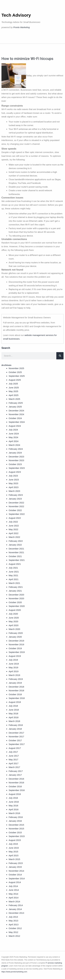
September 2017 (17, 744)
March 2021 (14, 583)
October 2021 (15, 556)
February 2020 (16, 633)
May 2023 (13, 483)
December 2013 (16, 913)
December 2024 (16, 410)
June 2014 (14, 890)
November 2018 (16, 690)
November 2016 (16, 782)
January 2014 (15, 909)
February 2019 (16, 679)
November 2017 (16, 736)
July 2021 (13, 567)
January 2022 (15, 544)
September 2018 (17, 698)
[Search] (60, 355)
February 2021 (16, 587)
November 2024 (16, 414)
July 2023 (13, 475)
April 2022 (13, 533)
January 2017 (15, 775)
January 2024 (15, 452)
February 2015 (16, 863)
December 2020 (16, 594)
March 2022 (14, 537)
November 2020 (16, 598)
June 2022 (14, 525)
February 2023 (16, 495)
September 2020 (17, 606)
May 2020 (13, 621)
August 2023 (15, 472)
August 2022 (15, 518)
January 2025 (15, 406)
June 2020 (14, 617)
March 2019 (14, 675)
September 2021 (17, 560)
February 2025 (16, 403)
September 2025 (17, 376)
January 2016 (15, 821)
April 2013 (13, 924)
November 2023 (16, 460)
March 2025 (14, 399)
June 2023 (14, 479)
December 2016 (16, 779)
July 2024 (13, 429)
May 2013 (13, 920)
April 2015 (13, 855)
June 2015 (14, 848)
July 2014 (13, 886)
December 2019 (16, 640)
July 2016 (13, 798)
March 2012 (14, 936)
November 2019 (16, 644)
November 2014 (16, 871)
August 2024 (15, 426)
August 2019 (15, 656)
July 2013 (13, 917)
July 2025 (13, 383)
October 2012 (15, 928)
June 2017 (14, 756)
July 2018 (13, 706)
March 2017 (14, 767)
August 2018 (15, 702)
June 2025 (14, 387)
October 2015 (15, 832)
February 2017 (16, 771)
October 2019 (15, 648)
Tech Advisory (16, 15)
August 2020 (15, 610)
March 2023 (14, 491)
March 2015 (14, 859)
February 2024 (16, 449)
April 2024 (13, 441)
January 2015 (15, 867)
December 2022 (16, 502)
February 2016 (16, 817)
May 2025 (13, 391)
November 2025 (16, 368)
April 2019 (13, 671)
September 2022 (17, 514)
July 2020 (13, 614)
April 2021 (13, 579)
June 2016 (14, 802)
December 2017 (16, 733)
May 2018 (13, 713)
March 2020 (14, 629)
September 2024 (17, 422)
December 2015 (16, 825)
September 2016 (17, 790)
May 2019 (13, 667)
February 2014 (16, 905)
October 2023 (15, 464)
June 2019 (14, 663)
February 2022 (16, 541)
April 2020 (13, 625)
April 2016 (13, 809)
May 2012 (13, 932)
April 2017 (13, 763)
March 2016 (14, 813)
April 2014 (13, 897)
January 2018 (15, 729)
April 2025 (13, 395)
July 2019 (13, 660)
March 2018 (14, 721)
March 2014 (14, 901)
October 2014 (15, 874)
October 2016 (15, 786)
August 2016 (15, 794)
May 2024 (13, 437)
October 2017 (15, 740)
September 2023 (17, 468)
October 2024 (15, 418)
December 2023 (16, 456)
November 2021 (16, 552)
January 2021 (15, 591)
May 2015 (13, 851)
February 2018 (16, 725)
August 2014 (15, 882)
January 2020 (15, 637)
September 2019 (17, 652)
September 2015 (17, 836)
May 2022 (13, 529)
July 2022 (13, 521)
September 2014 (17, 878)
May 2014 (13, 894)
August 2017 (15, 748)
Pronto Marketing (21, 27)
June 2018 (14, 709)
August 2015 (15, 840)
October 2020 (15, 602)
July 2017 (13, 752)
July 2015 (13, 844)
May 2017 (13, 759)
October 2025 (15, 372)
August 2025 (15, 380)
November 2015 (16, 828)
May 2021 (13, 575)
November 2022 (16, 506)
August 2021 (15, 564)
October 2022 (15, 510)
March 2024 (14, 445)
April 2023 (13, 487)
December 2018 (16, 686)
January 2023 (15, 498)
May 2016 (13, 805)
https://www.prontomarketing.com (14, 972)
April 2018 (13, 717)
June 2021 (14, 571)
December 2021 (16, 548)
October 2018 (15, 694)
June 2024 (14, 433)
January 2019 (15, 683)
